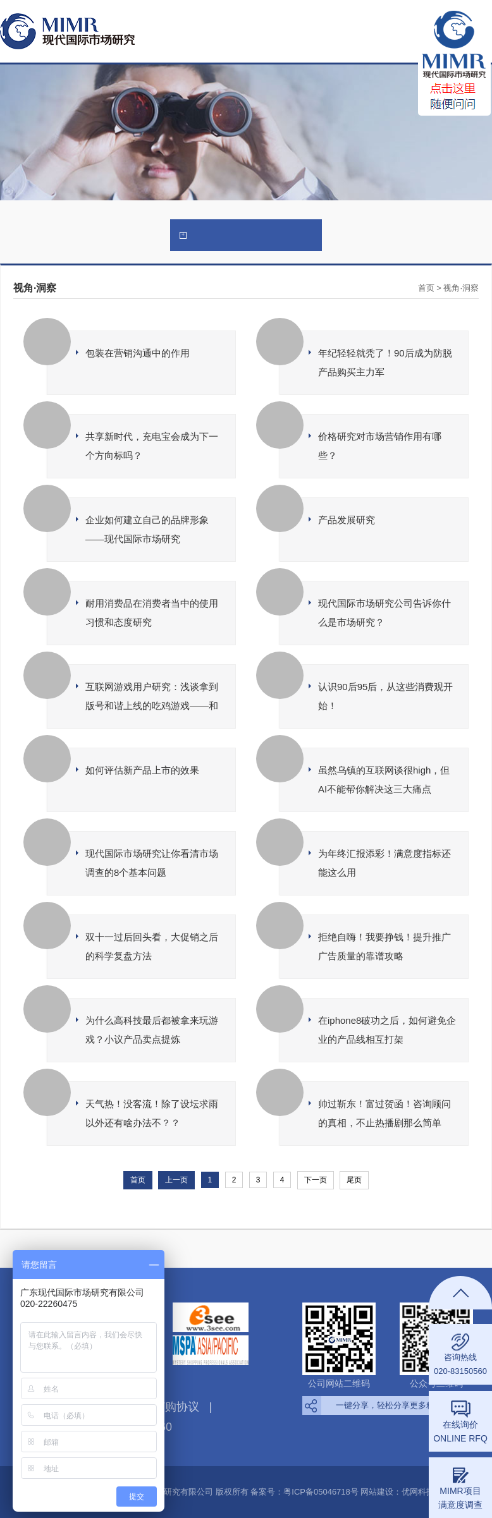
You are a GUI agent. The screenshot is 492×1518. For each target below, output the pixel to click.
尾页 (354, 1179)
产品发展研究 (346, 519)
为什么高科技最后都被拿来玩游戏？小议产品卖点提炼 (151, 1030)
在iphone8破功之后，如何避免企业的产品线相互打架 (387, 1030)
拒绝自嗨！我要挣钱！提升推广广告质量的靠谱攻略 (384, 946)
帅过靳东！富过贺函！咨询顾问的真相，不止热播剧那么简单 (384, 1113)
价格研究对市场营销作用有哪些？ (379, 446)
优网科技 (418, 1492)
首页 (426, 288)
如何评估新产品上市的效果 (142, 770)
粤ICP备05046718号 (321, 1492)
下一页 (315, 1179)
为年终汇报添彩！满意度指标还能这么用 (384, 863)
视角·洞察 (461, 288)
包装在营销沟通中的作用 (137, 353)
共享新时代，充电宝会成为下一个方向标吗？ (151, 446)
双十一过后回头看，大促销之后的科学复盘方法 (151, 946)
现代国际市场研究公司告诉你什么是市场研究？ (384, 613)
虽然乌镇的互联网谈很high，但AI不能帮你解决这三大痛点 (384, 779)
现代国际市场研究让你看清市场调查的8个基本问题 (151, 863)
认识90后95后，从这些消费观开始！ (385, 696)
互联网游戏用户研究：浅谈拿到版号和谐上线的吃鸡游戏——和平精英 (151, 698)
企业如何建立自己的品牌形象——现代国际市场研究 (147, 529)
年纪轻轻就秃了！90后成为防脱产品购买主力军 (385, 362)
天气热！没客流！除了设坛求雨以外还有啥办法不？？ (151, 1113)
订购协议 (176, 1406)
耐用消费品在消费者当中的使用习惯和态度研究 (151, 613)
